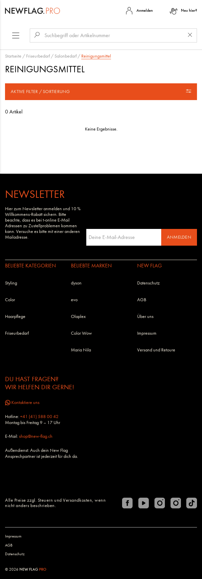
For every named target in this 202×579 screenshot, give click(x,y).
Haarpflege (15, 316)
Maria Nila (81, 350)
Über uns (145, 316)
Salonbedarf (66, 56)
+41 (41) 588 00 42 (39, 416)
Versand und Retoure (156, 350)
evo (74, 300)
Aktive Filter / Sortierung (101, 91)
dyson (76, 283)
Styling (11, 283)
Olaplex (78, 316)
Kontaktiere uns (22, 402)
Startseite (13, 56)
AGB (141, 300)
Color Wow (81, 333)
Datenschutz (148, 283)
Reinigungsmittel (96, 56)
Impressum (147, 333)
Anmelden (179, 237)
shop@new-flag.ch (36, 436)
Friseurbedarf (38, 56)
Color (10, 300)
